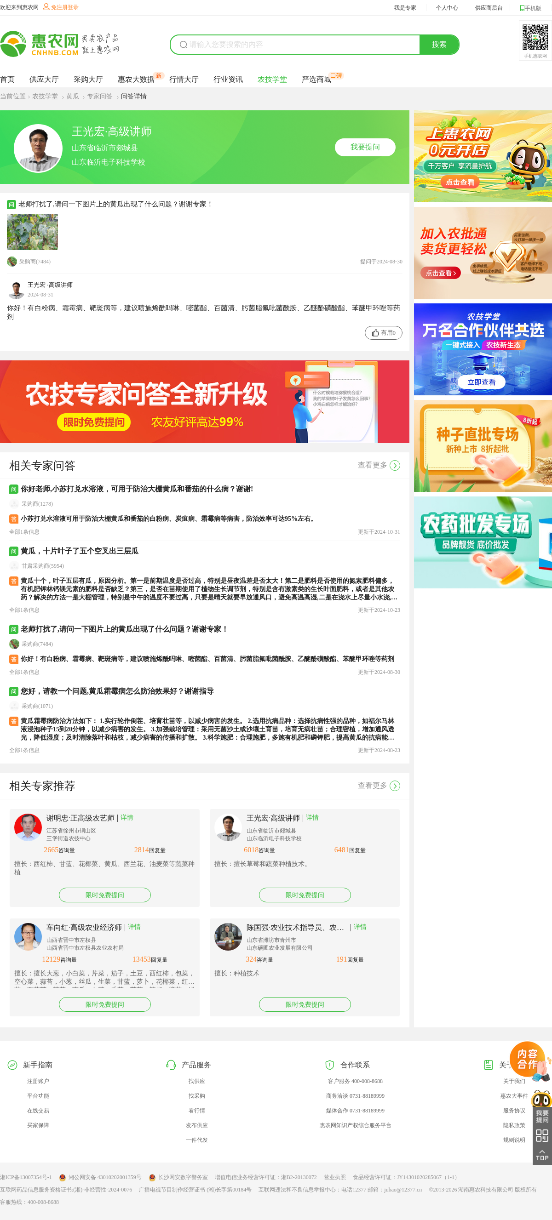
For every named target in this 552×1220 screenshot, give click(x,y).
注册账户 (38, 1081)
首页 (7, 79)
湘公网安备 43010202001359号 (100, 1177)
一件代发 (197, 1140)
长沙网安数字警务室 (178, 1177)
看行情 (197, 1110)
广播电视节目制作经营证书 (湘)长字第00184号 (195, 1189)
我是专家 (405, 8)
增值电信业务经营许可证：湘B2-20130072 (266, 1177)
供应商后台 (489, 8)
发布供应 (197, 1125)
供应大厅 (44, 79)
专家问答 (101, 96)
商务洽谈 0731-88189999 (355, 1096)
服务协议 (514, 1110)
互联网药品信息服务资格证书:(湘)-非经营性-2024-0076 (66, 1189)
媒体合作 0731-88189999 (355, 1110)
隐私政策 (514, 1125)
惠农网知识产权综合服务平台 (355, 1125)
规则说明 (514, 1140)
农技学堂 (272, 79)
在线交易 (38, 1110)
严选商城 (316, 79)
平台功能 (38, 1096)
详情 (127, 817)
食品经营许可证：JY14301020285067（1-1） (406, 1177)
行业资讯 (228, 79)
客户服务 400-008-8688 (355, 1081)
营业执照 (335, 1177)
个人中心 (447, 8)
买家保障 (38, 1125)
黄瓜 (73, 96)
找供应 (197, 1081)
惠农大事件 (514, 1096)
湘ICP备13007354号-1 (26, 1177)
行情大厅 (184, 79)
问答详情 (134, 96)
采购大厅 (88, 79)
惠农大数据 (136, 79)
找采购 (197, 1096)
